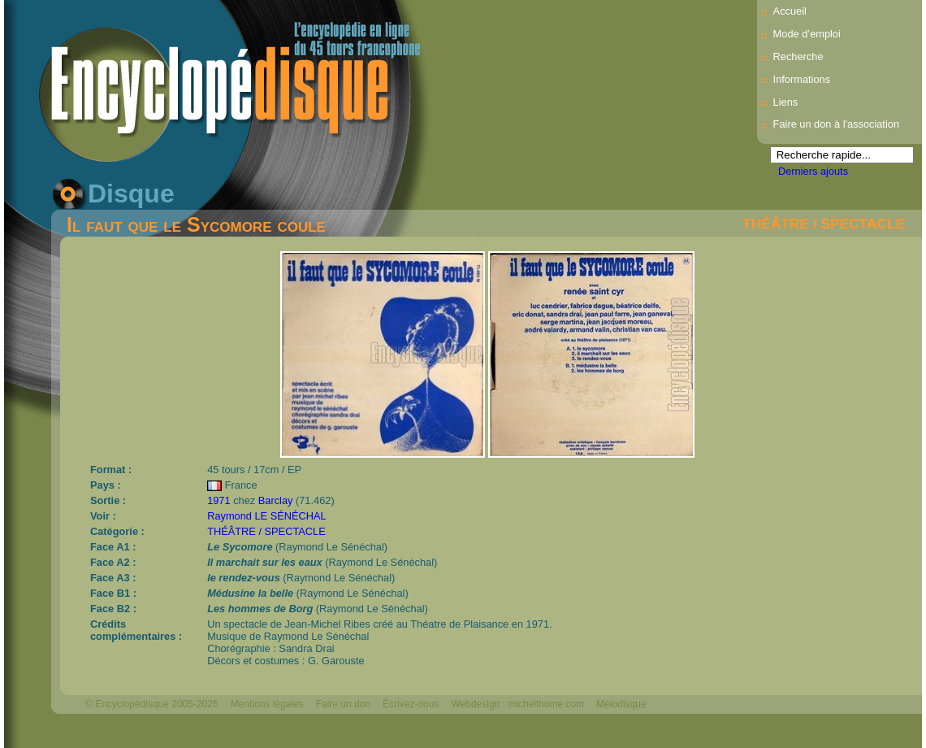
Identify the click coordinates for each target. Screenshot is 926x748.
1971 (218, 500)
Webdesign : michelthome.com (517, 704)
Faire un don (343, 704)
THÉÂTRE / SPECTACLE (823, 223)
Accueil (790, 11)
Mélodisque (621, 704)
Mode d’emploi (807, 34)
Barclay (275, 500)
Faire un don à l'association (836, 124)
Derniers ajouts (813, 171)
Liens (785, 102)
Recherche (798, 56)
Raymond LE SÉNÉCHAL (267, 516)
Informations (801, 79)
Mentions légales (267, 704)
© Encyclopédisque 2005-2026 (152, 704)
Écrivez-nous (411, 704)
